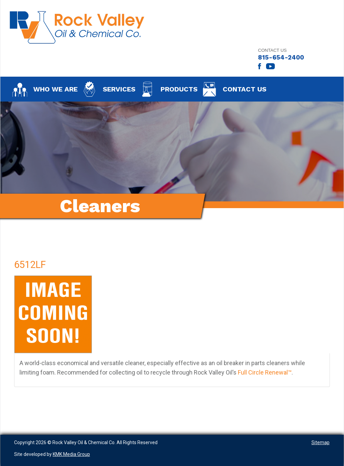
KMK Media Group (71, 454)
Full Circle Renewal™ (265, 372)
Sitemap (320, 442)
